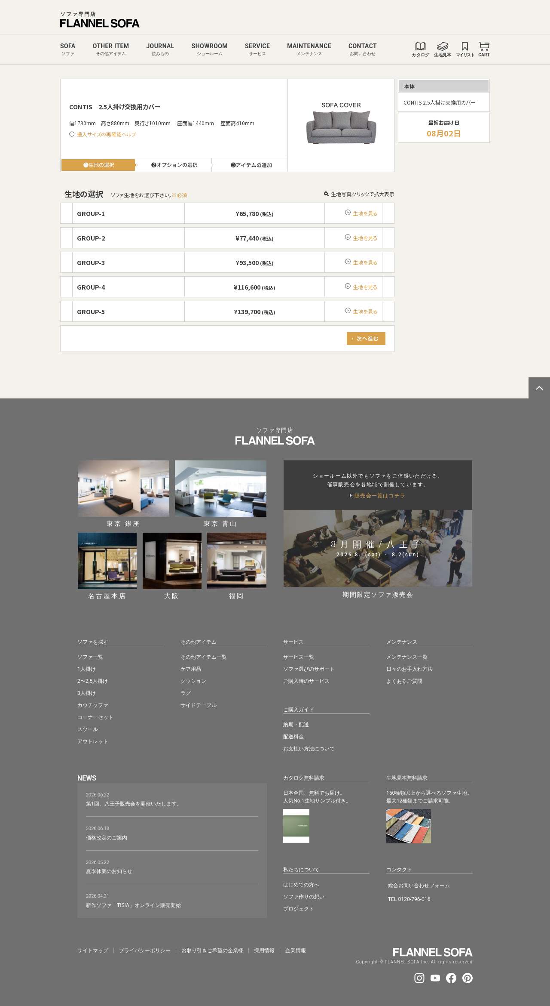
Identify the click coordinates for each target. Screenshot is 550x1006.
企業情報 (295, 950)
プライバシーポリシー (145, 950)
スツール (87, 729)
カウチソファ (92, 705)
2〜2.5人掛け (92, 681)
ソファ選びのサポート (309, 669)
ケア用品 (190, 669)
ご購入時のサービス (306, 681)
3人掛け (86, 693)
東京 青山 (220, 493)
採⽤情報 (264, 950)
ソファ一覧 (90, 657)
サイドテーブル (198, 705)
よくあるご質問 (404, 681)
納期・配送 (296, 725)
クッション (193, 681)
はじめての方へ (301, 885)
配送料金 (293, 737)
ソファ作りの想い (303, 897)
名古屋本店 (107, 566)
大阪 (172, 566)
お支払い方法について (309, 749)
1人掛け (86, 669)
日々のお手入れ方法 (409, 669)
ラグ (185, 693)
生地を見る (365, 213)
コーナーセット (95, 717)
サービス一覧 (298, 657)
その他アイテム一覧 (203, 657)
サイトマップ (92, 950)
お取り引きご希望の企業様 (212, 950)
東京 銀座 (123, 493)
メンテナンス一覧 (407, 657)
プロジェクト (298, 909)
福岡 (236, 566)
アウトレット (92, 741)
